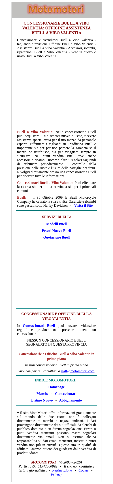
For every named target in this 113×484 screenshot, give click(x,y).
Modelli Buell (56, 224)
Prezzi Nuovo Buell (56, 231)
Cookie (84, 470)
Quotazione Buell (56, 237)
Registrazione (62, 470)
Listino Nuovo (42, 400)
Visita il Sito (83, 205)
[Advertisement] (56, 94)
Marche (42, 393)
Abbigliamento (70, 400)
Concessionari (66, 393)
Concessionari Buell (39, 325)
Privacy (56, 474)
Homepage (56, 387)
